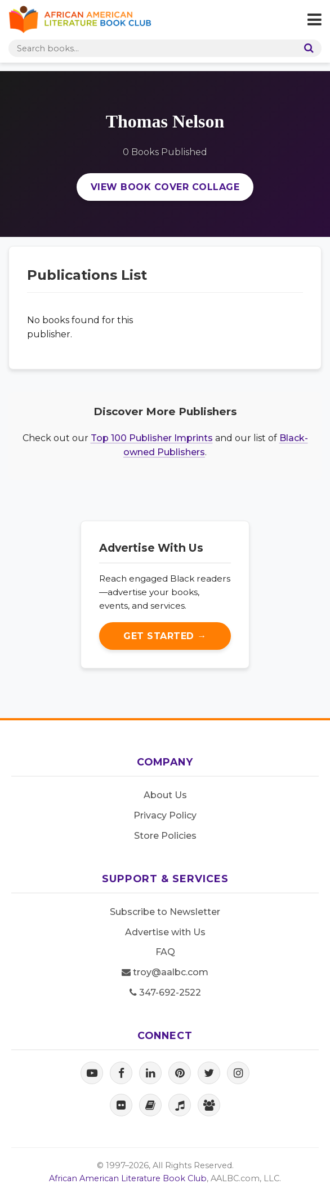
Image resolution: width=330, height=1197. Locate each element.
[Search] (306, 48)
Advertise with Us (165, 932)
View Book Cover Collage (165, 187)
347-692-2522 (165, 992)
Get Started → (165, 636)
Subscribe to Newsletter (165, 911)
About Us (165, 795)
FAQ (165, 952)
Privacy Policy (165, 815)
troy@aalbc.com (165, 972)
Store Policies (165, 835)
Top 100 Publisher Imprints (152, 438)
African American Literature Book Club (128, 1178)
